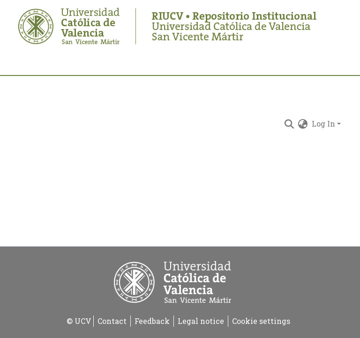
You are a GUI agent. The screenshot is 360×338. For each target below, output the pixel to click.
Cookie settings (261, 321)
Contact (112, 321)
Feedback (152, 321)
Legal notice (201, 321)
